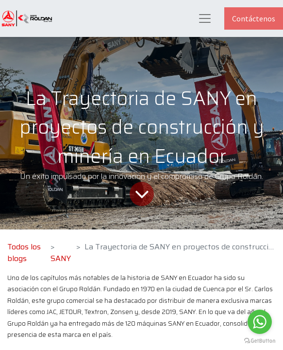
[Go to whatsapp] (260, 322)
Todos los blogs (24, 252)
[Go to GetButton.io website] (259, 340)
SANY (60, 258)
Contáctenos (253, 18)
